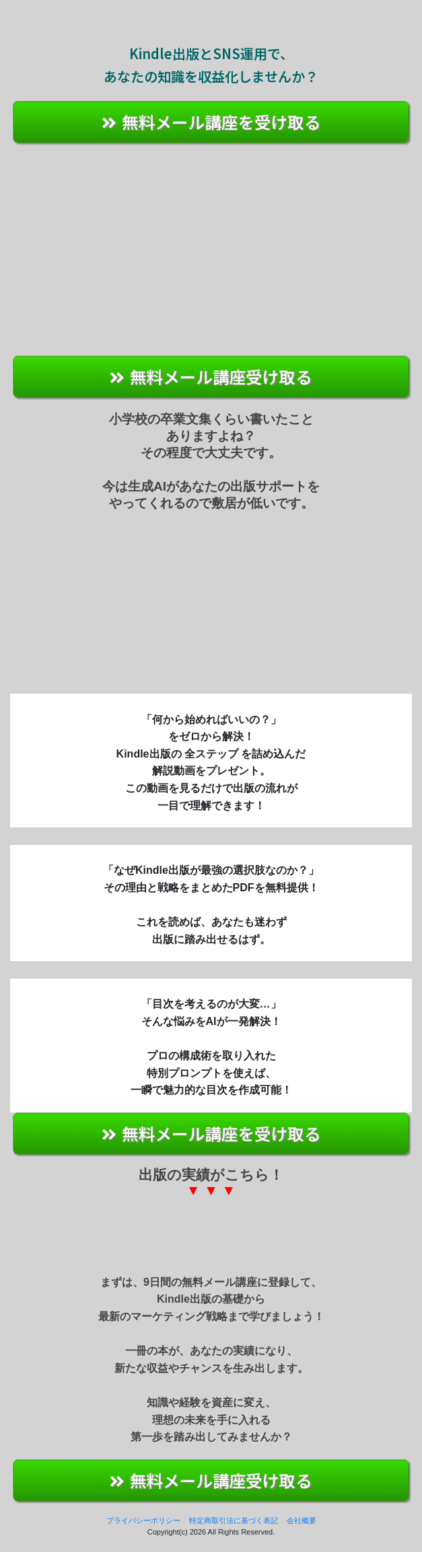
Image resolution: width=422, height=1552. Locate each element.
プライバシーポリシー (143, 1520)
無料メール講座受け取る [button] (211, 375)
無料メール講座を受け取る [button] (211, 121)
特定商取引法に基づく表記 (233, 1520)
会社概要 (301, 1520)
